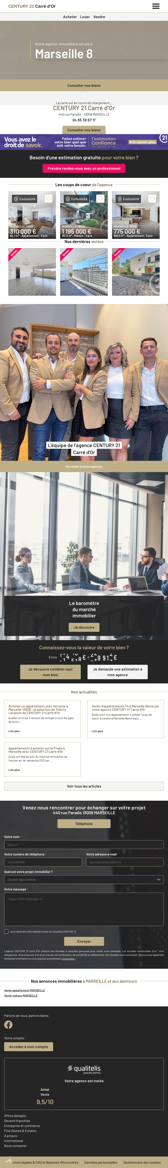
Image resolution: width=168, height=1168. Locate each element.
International (13, 1141)
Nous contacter (15, 1146)
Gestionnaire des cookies (142, 1162)
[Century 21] (32, 6)
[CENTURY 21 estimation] (84, 142)
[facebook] (8, 1025)
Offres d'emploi (15, 1116)
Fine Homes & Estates (20, 1131)
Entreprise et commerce (22, 1126)
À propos (10, 1136)
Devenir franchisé (17, 1121)
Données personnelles (100, 1162)
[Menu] (156, 5)
